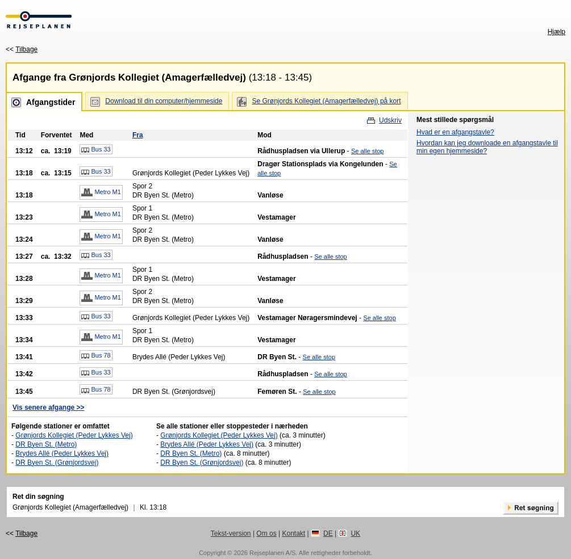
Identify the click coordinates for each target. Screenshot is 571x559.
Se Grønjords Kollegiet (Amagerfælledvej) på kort (326, 101)
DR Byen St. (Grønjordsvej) (56, 462)
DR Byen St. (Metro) (46, 444)
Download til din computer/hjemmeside (163, 101)
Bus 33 (95, 150)
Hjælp (556, 32)
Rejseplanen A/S (272, 552)
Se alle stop (367, 151)
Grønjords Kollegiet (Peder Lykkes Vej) (73, 435)
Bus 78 (95, 356)
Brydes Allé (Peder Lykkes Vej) (62, 453)
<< (21, 49)
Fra (137, 135)
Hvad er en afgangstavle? (455, 132)
